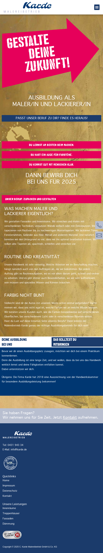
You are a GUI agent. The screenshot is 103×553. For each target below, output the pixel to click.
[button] (97, 7)
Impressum (9, 486)
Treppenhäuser (11, 513)
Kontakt (70, 417)
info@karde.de (19, 449)
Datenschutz (10, 491)
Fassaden (8, 518)
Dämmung (8, 524)
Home (6, 480)
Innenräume (9, 508)
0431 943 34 (15, 445)
